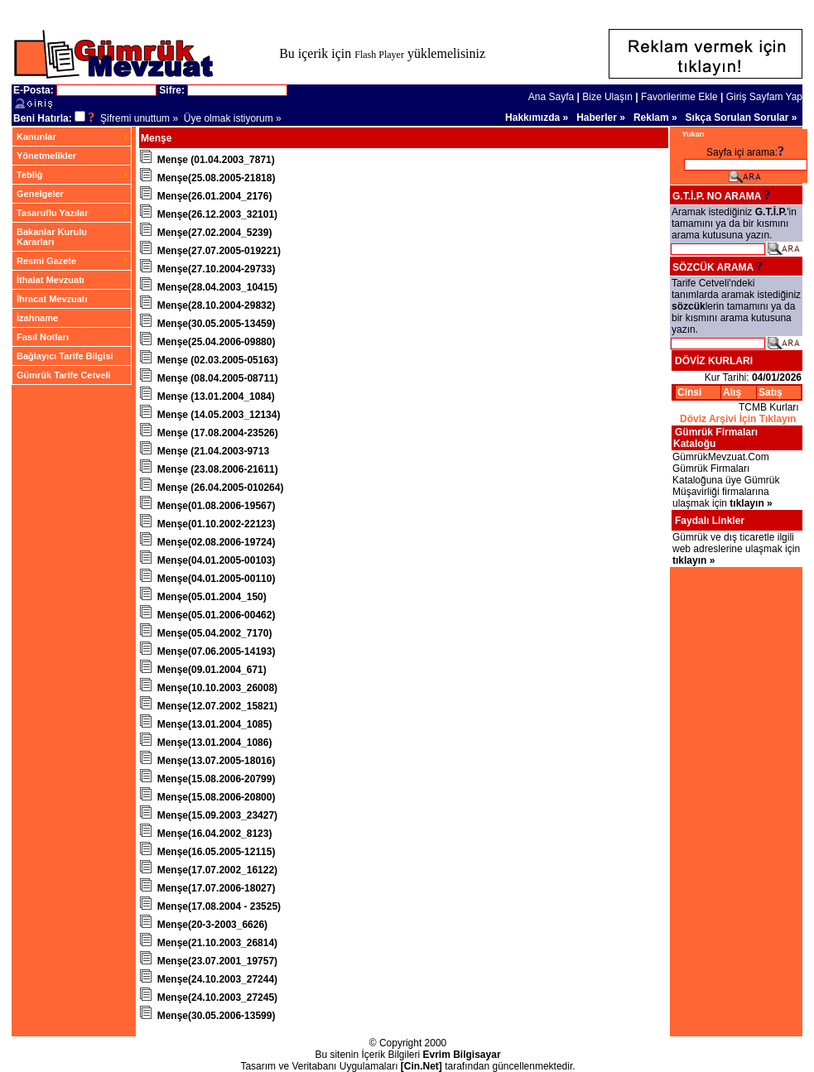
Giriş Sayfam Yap (764, 97)
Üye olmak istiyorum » (233, 118)
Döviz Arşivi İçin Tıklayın (738, 419)
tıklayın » (751, 503)
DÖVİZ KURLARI (714, 361)
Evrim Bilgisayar (462, 1041)
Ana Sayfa (551, 97)
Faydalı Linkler (709, 520)
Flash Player (379, 54)
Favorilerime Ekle (679, 97)
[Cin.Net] (421, 1053)
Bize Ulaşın (607, 97)
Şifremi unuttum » (139, 118)
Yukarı (693, 134)
